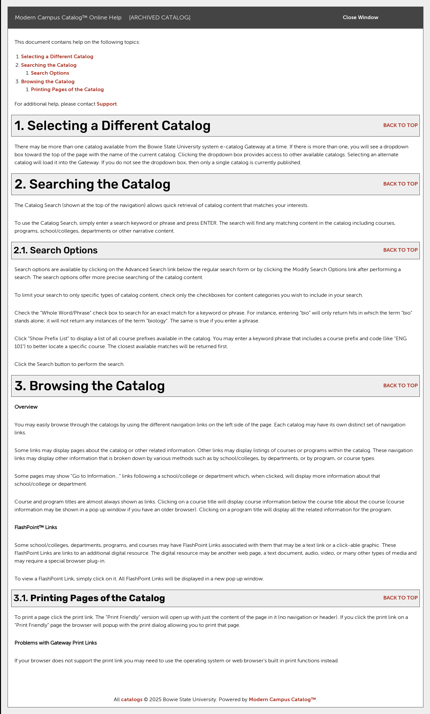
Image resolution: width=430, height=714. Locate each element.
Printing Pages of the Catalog (67, 89)
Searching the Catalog (49, 65)
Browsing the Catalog (48, 82)
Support (107, 104)
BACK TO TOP (400, 125)
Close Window (360, 17)
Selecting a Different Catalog (57, 57)
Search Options (50, 73)
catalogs (131, 699)
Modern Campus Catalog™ (282, 699)
